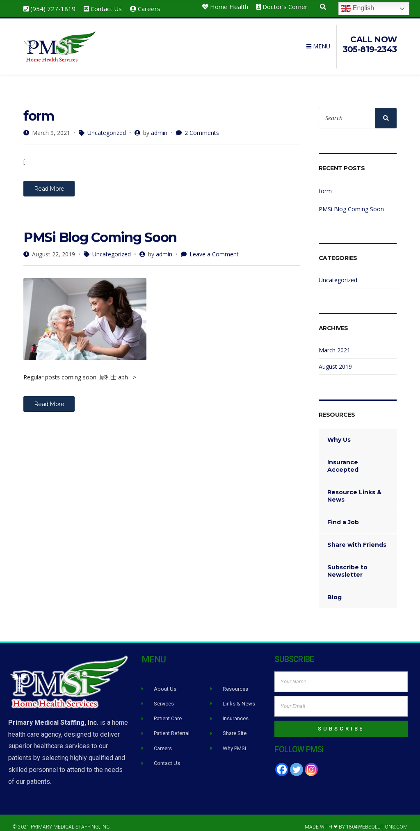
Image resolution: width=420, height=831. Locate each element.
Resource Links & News (354, 487)
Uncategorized (106, 124)
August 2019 (335, 358)
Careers (149, 9)
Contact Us (106, 9)
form (38, 108)
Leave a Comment (214, 246)
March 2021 (334, 342)
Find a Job (343, 514)
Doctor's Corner (285, 6)
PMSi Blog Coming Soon (100, 229)
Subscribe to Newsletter (347, 562)
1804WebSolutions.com (377, 819)
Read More (49, 180)
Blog (334, 589)
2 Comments (202, 124)
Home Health (229, 6)
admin (159, 124)
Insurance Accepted (342, 457)
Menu (318, 42)
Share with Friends (356, 536)
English (357, 9)
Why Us (339, 431)
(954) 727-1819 (52, 9)
